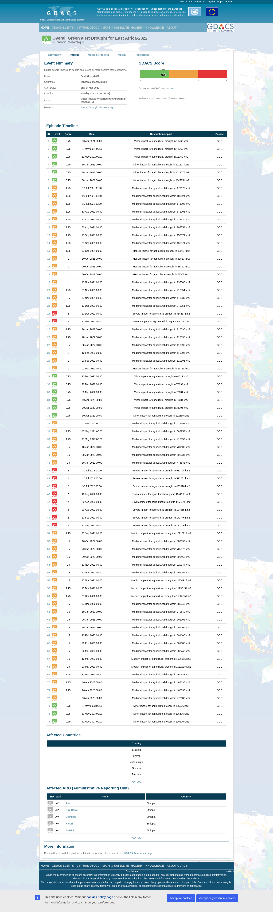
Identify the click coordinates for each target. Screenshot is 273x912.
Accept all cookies (181, 898)
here (172, 88)
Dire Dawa (72, 810)
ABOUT (172, 27)
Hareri (69, 823)
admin (228, 1)
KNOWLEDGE (155, 27)
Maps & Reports (98, 54)
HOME (45, 27)
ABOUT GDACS (177, 865)
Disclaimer (132, 871)
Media (122, 54)
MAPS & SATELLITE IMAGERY (122, 27)
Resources (142, 54)
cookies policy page (100, 897)
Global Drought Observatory (97, 107)
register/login (215, 1)
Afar (68, 803)
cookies (229, 871)
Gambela (71, 816)
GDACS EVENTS (63, 27)
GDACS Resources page (138, 853)
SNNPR (70, 830)
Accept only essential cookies (217, 898)
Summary (54, 54)
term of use (185, 1)
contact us (200, 1)
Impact (74, 54)
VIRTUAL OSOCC (88, 27)
